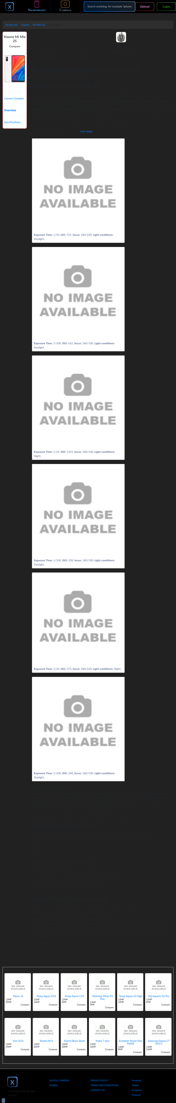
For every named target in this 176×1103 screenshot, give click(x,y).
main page (86, 131)
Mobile (53, 1085)
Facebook (136, 1080)
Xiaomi (25, 24)
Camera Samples (14, 98)
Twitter (135, 1085)
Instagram (137, 1090)
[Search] (109, 6)
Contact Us (98, 1090)
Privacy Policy (99, 1080)
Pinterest (136, 1095)
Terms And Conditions (104, 1085)
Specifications (12, 122)
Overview (10, 110)
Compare (14, 46)
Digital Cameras (59, 1080)
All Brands (11, 24)
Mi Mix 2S (39, 24)
